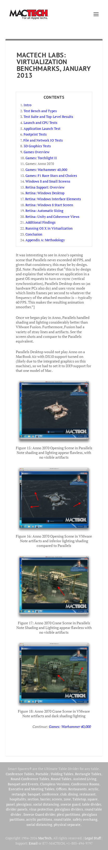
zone (67, 799)
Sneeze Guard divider (39, 814)
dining (73, 794)
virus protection (41, 809)
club (63, 794)
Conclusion (33, 234)
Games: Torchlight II (41, 158)
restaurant (87, 794)
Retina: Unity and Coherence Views (52, 216)
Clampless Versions (55, 784)
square (92, 799)
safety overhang (85, 819)
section (33, 799)
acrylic (93, 789)
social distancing (46, 804)
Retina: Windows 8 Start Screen (49, 205)
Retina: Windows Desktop (44, 193)
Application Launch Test (42, 128)
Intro (27, 105)
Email (33, 843)
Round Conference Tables (30, 779)
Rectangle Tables (88, 774)
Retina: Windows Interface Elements (53, 199)
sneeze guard (70, 804)
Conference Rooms (85, 784)
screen (57, 799)
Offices (61, 789)
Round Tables (61, 779)
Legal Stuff (93, 838)
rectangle (19, 794)
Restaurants (77, 789)
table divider (91, 804)
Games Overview (36, 152)
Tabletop (79, 799)
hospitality (18, 799)
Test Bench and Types (40, 111)
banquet (34, 794)
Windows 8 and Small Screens (47, 181)
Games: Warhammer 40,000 (46, 169)
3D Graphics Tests (37, 146)
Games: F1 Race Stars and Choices (51, 175)
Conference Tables (20, 774)
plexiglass (24, 804)
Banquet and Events (23, 784)
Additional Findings (40, 222)
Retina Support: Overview (44, 187)
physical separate (67, 824)
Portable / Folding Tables (54, 774)
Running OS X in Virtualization (49, 228)
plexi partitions (68, 814)
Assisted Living (84, 779)
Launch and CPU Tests (40, 122)
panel (10, 804)
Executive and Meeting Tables (32, 789)
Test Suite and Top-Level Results (48, 116)
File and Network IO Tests (43, 140)
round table (62, 819)
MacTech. (45, 838)
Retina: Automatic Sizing (44, 210)
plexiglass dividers (69, 809)
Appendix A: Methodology (45, 240)
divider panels (17, 809)
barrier (45, 799)
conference (50, 794)
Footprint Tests (35, 134)
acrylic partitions (39, 819)
